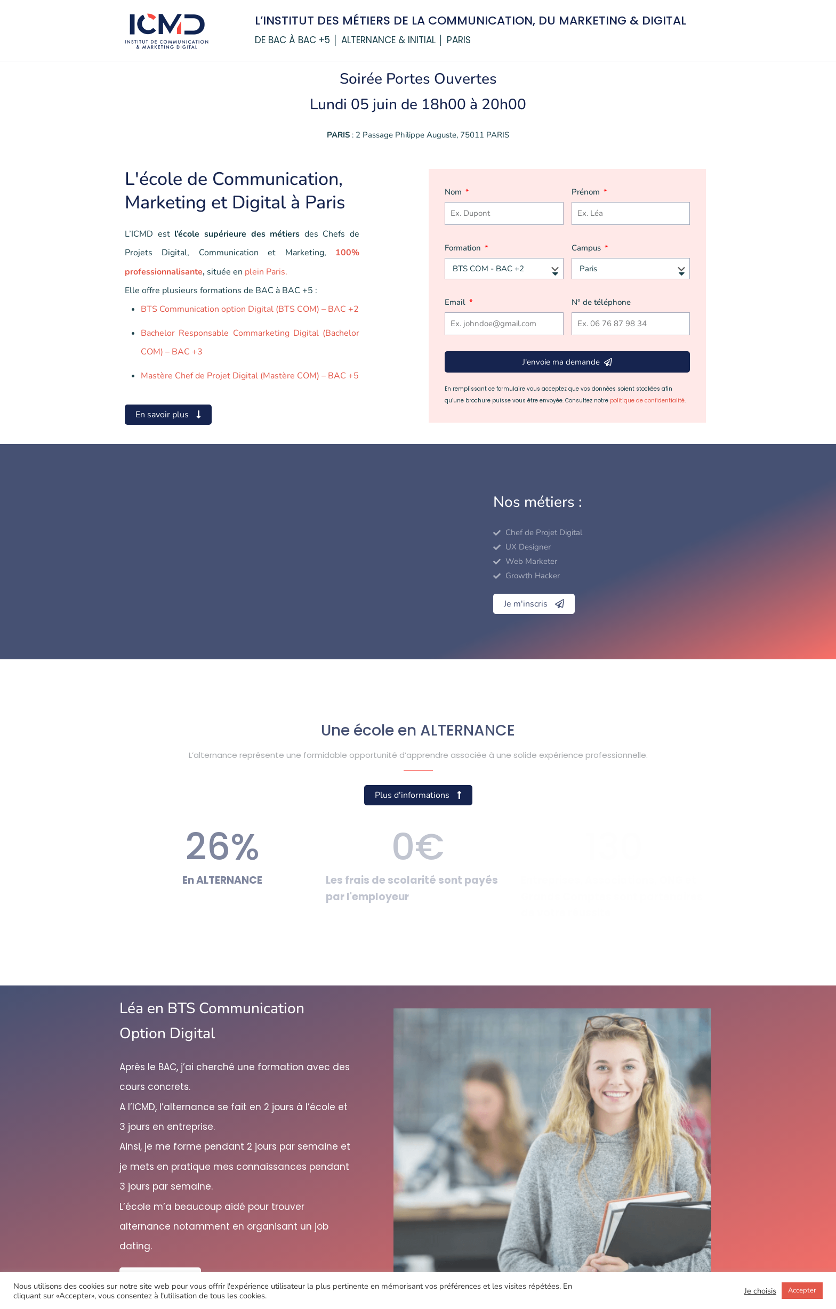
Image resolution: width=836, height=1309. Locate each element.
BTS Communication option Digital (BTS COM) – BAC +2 (250, 309)
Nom (454, 192)
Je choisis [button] (760, 1291)
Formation (464, 248)
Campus (587, 248)
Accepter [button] (802, 1290)
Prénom (587, 192)
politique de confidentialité (647, 401)
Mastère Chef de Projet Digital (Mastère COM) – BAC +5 (250, 376)
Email (456, 302)
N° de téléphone (601, 302)
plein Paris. (266, 272)
